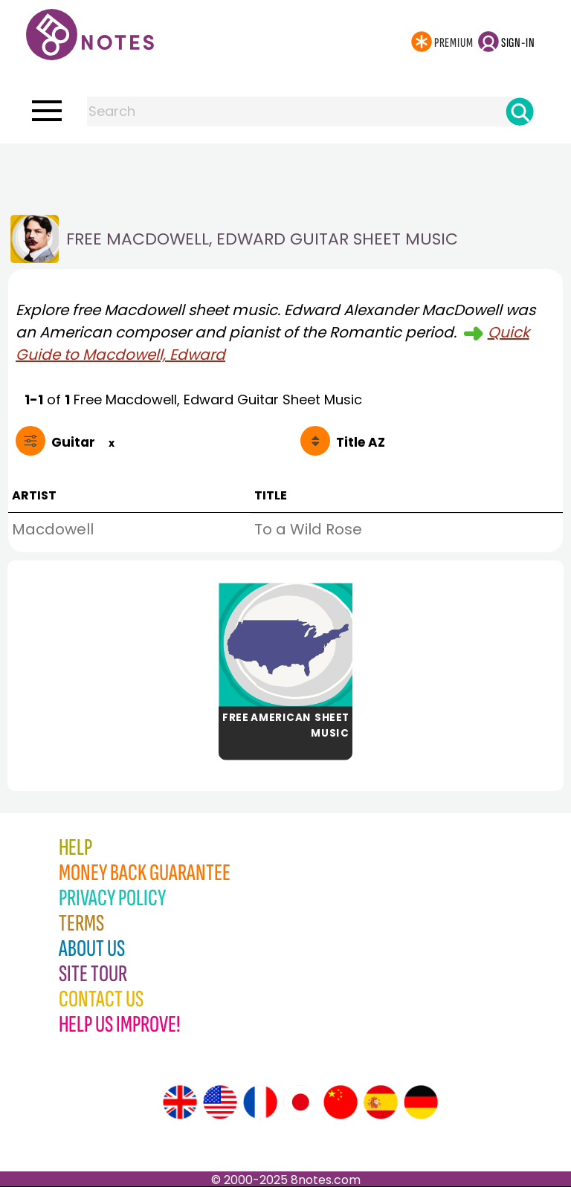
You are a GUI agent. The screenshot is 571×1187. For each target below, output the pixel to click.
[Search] (520, 111)
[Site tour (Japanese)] (300, 1102)
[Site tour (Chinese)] (340, 1102)
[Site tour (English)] (180, 1102)
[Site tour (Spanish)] (380, 1102)
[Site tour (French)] (260, 1102)
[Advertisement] (285, 173)
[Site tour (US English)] (220, 1102)
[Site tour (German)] (420, 1102)
